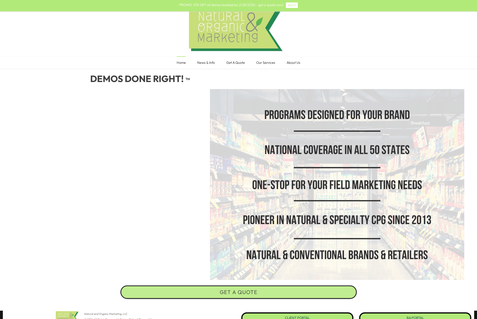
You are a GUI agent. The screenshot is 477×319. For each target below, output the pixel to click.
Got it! (292, 5)
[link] (67, 313)
